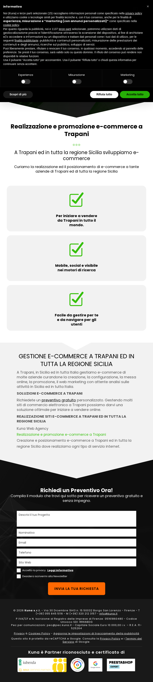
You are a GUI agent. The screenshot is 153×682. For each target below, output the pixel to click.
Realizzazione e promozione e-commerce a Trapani (61, 434)
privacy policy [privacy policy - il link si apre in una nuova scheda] (133, 13)
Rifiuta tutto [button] (104, 94)
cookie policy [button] (11, 25)
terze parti (65, 29)
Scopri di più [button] (18, 94)
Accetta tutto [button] (134, 94)
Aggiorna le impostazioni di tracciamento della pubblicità (96, 633)
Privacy (19, 633)
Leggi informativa (60, 570)
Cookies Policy (39, 633)
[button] (148, 6)
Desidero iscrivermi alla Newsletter (44, 576)
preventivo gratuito (59, 400)
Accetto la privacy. (47, 570)
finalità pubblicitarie (26, 40)
